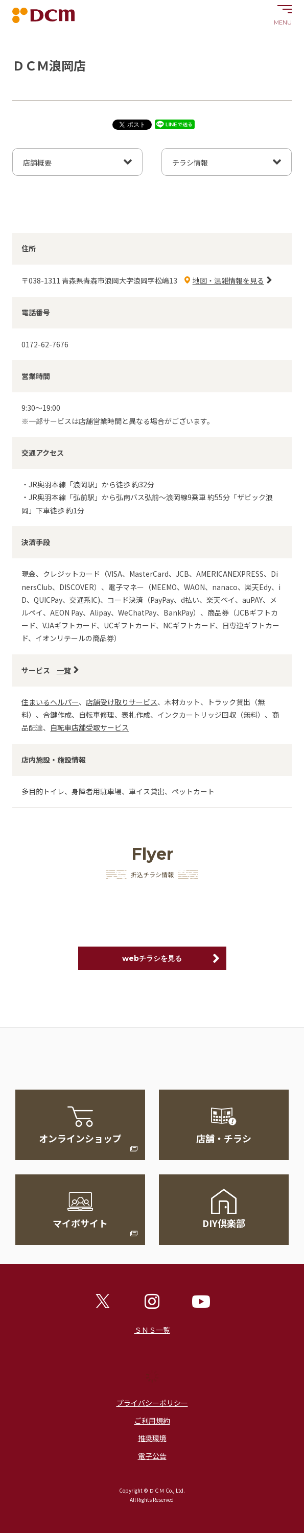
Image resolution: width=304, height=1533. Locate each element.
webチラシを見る (152, 958)
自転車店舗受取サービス (89, 727)
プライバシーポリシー (152, 1403)
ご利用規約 (152, 1421)
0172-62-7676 (44, 344)
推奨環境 (152, 1438)
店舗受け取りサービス (121, 702)
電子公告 (152, 1456)
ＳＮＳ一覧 (152, 1330)
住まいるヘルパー (50, 702)
